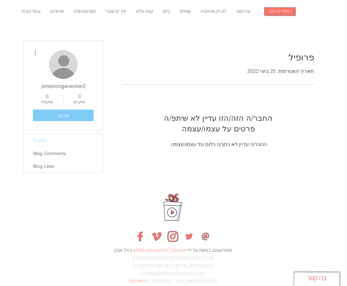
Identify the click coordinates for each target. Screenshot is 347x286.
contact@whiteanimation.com (173, 273)
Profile (39, 140)
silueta (179, 250)
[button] (280, 11)
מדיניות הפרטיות (201, 280)
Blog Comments (49, 153)
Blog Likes (43, 166)
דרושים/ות (138, 280)
